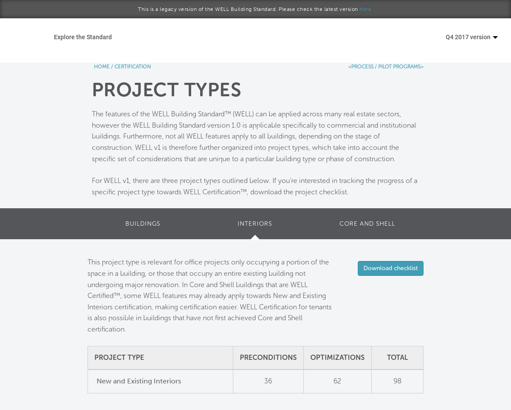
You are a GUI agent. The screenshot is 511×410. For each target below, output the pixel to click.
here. (366, 9)
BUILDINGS (142, 223)
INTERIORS (255, 223)
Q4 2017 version (472, 37)
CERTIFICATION (132, 67)
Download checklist (390, 268)
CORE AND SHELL (367, 223)
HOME (102, 67)
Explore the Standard (83, 37)
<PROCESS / (362, 67)
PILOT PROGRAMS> (400, 67)
